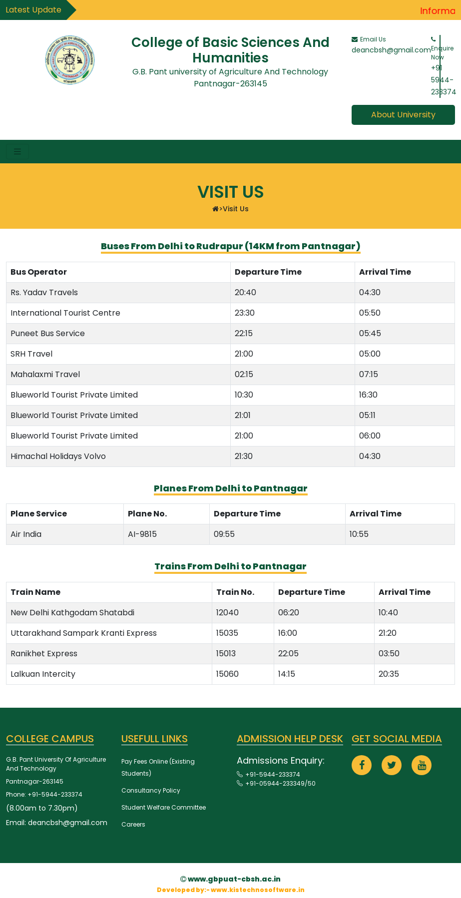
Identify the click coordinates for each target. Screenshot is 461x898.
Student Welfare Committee (163, 807)
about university (403, 114)
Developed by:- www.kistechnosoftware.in (231, 890)
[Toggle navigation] (17, 151)
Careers (133, 824)
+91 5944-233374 (444, 80)
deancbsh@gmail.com (391, 50)
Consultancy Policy (150, 790)
